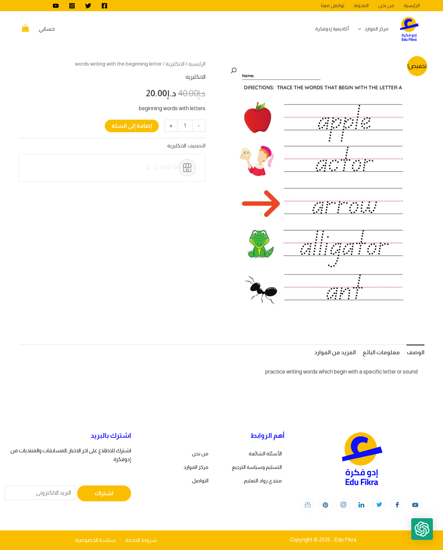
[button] (233, 71)
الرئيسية (196, 64)
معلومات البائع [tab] (381, 352)
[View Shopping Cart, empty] (25, 29)
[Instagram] (72, 6)
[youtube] (56, 6)
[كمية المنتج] (185, 126)
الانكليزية (175, 64)
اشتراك (104, 493)
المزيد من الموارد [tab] (335, 352)
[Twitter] (88, 6)
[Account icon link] (47, 29)
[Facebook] (104, 6)
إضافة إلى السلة (132, 126)
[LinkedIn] (361, 505)
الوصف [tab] (415, 352)
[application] (361, 29)
